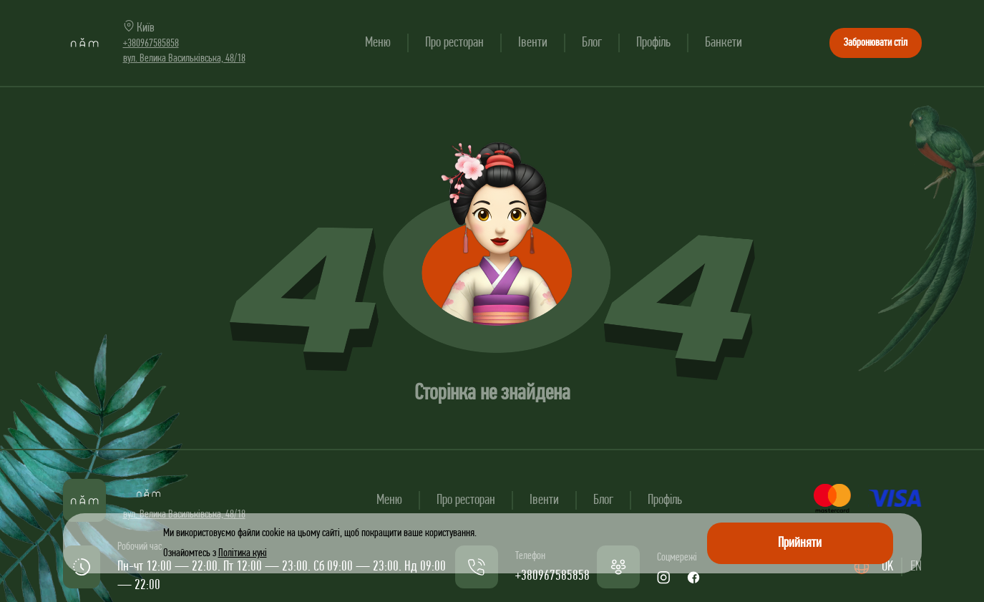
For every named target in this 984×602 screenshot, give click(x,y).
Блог (592, 43)
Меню (378, 43)
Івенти (532, 43)
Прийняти (800, 543)
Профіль (653, 43)
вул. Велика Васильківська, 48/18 (184, 58)
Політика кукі (242, 553)
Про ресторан (454, 43)
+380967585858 (151, 43)
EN (916, 567)
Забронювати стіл (875, 43)
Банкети (723, 43)
